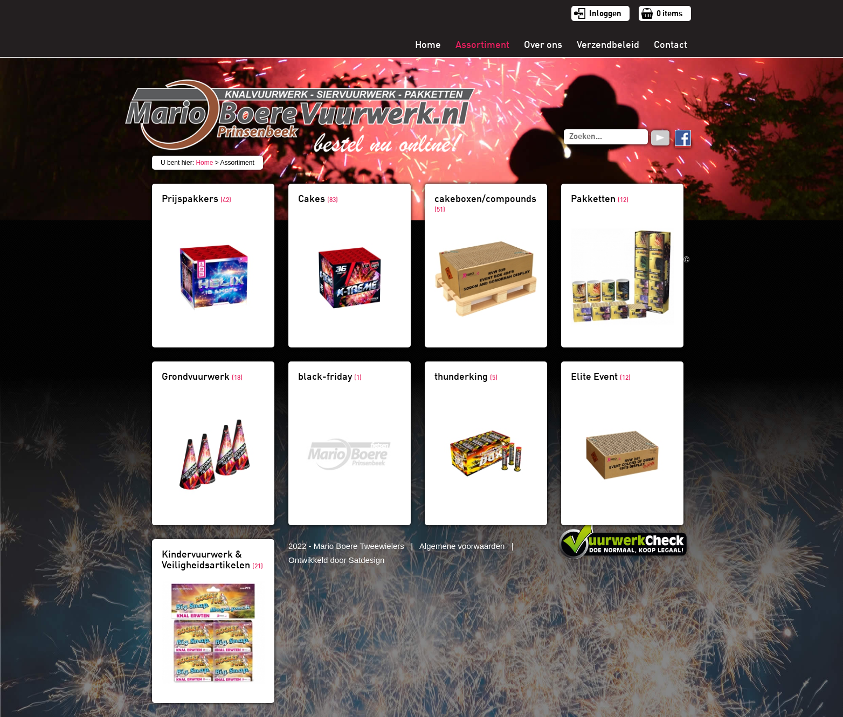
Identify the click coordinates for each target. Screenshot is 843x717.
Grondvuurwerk (202, 376)
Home (428, 44)
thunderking (465, 376)
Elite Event (601, 376)
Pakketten (599, 198)
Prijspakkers (196, 198)
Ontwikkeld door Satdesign (336, 560)
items (670, 13)
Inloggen (605, 13)
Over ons (543, 44)
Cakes (318, 198)
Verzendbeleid (608, 44)
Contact (670, 44)
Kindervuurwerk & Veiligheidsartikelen (212, 559)
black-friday (330, 376)
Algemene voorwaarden (462, 546)
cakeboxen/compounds (485, 203)
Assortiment (482, 44)
